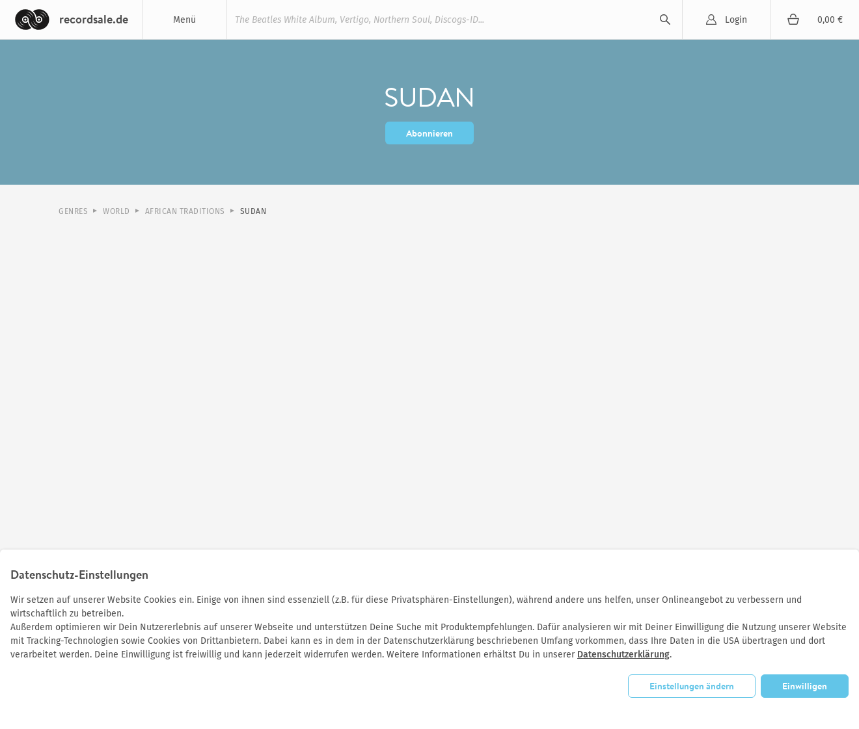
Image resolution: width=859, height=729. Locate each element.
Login (736, 19)
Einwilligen (804, 686)
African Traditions (185, 211)
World (116, 211)
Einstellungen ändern (691, 686)
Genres (73, 211)
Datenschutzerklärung (623, 654)
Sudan (253, 211)
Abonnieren (429, 133)
